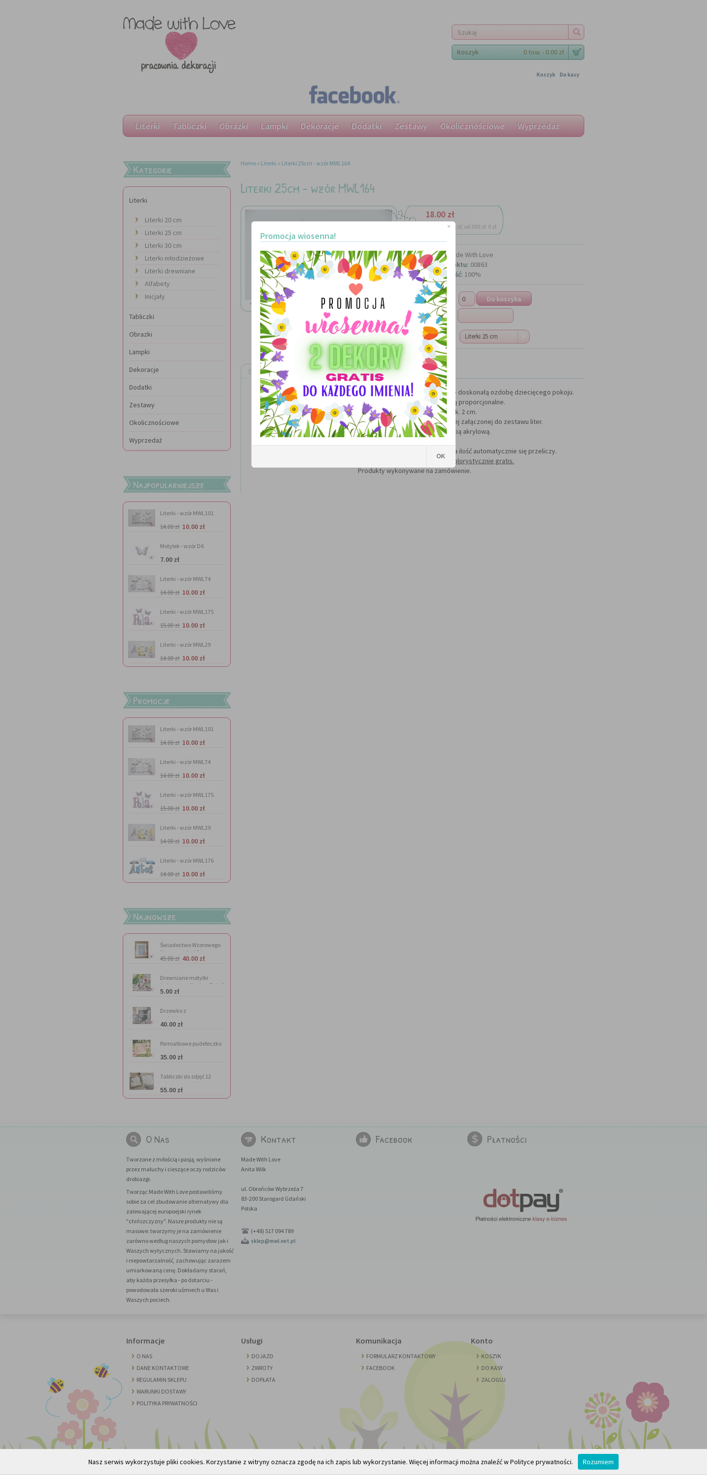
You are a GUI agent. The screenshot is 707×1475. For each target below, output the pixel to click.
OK (440, 456)
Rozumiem (598, 1461)
